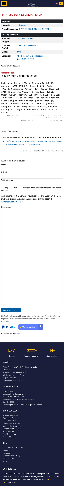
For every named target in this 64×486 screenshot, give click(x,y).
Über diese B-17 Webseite (13, 447)
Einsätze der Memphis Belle (13, 396)
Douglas (22, 25)
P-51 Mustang (8, 437)
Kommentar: (6, 207)
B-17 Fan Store (8, 458)
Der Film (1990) (8, 402)
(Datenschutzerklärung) (11, 202)
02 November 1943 (26, 59)
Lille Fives (6, 370)
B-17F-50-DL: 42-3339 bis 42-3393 (34, 29)
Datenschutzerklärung (11, 455)
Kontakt (6, 450)
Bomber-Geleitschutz (11, 415)
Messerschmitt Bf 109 (11, 423)
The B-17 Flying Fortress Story (30, 115)
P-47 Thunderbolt (10, 434)
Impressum (7, 453)
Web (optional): (7, 180)
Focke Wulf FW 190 (10, 421)
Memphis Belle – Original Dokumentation (18, 399)
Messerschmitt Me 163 (12, 426)
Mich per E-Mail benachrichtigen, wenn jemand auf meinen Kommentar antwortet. (31, 189)
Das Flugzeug (8, 391)
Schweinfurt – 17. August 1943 (14, 372)
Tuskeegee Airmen (10, 418)
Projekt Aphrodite (9, 378)
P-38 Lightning (8, 431)
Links (5, 461)
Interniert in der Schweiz (12, 380)
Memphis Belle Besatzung (13, 394)
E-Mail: (4, 172)
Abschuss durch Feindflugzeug (30, 56)
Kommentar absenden (11, 310)
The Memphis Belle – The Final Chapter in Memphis (23, 404)
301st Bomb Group (25, 38)
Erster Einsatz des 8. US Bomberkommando (20, 367)
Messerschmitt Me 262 (12, 429)
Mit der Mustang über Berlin (13, 375)
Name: (4, 164)
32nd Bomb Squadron (26, 45)
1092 (19, 52)
